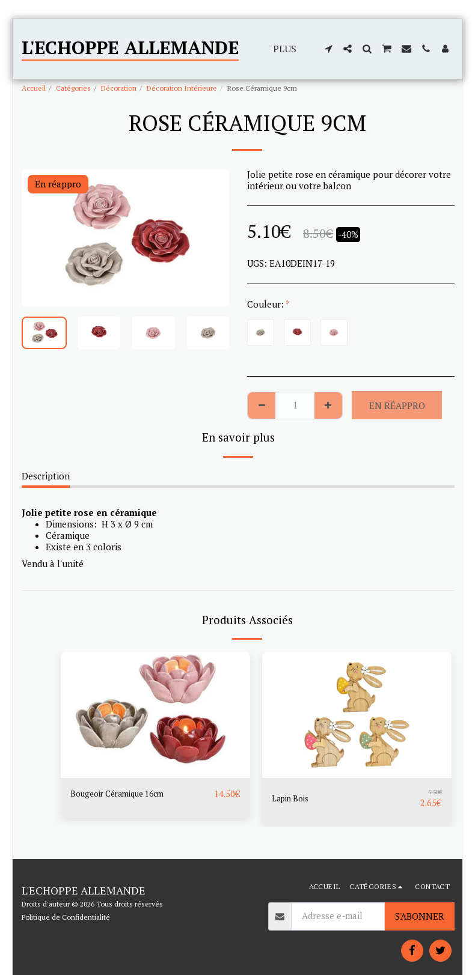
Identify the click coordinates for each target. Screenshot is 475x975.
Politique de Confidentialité (66, 917)
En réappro (397, 405)
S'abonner (419, 916)
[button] (328, 48)
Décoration (118, 88)
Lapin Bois (293, 798)
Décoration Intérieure (182, 88)
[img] (155, 715)
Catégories (73, 88)
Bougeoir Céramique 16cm (123, 794)
